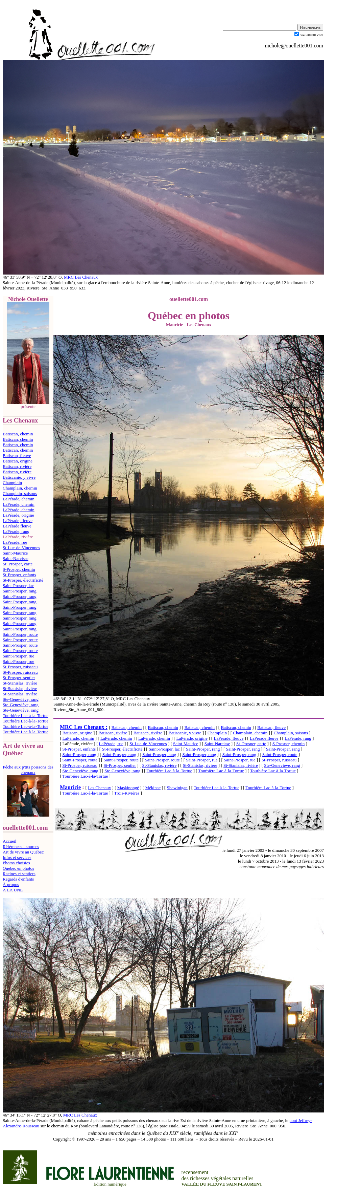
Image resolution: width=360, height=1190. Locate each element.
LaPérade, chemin (18, 498)
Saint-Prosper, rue (18, 655)
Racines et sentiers (19, 873)
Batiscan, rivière (17, 466)
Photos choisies (16, 862)
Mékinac (153, 787)
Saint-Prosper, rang (20, 590)
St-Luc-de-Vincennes (21, 547)
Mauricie (70, 787)
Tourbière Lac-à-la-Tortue (25, 715)
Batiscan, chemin (18, 433)
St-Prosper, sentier (19, 677)
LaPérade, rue (15, 542)
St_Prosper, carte (17, 563)
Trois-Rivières (127, 793)
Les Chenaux (99, 787)
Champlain (12, 482)
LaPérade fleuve (17, 525)
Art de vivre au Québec (23, 851)
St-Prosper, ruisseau (20, 666)
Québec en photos (18, 868)
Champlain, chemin (20, 488)
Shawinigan (177, 787)
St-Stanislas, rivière (20, 683)
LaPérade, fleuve (17, 520)
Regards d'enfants (18, 879)
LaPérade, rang (16, 531)
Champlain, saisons (20, 493)
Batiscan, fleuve (17, 455)
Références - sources (21, 846)
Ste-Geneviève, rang (21, 699)
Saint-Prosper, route (20, 634)
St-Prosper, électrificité (23, 580)
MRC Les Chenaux (81, 277)
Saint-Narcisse (15, 558)
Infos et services (17, 857)
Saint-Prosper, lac (18, 585)
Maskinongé (128, 787)
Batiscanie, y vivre (19, 477)
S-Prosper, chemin (19, 569)
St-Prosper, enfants (19, 574)
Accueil (9, 841)
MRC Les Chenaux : (83, 727)
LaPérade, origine (18, 515)
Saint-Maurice (15, 553)
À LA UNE (13, 889)
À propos (11, 884)
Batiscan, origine (17, 460)
